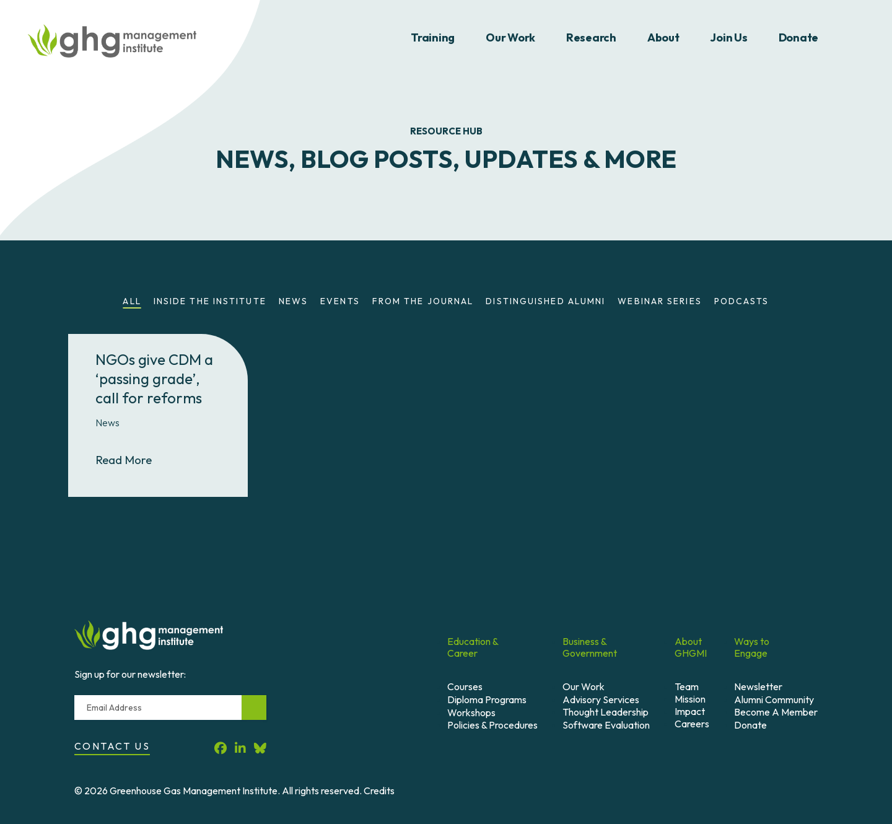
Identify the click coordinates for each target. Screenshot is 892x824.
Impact (690, 711)
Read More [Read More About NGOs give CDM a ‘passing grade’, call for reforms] (134, 459)
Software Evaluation (606, 725)
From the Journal (423, 301)
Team (687, 686)
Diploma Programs (487, 699)
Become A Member (776, 712)
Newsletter (758, 686)
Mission (690, 699)
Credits (379, 790)
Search (856, 37)
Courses (465, 686)
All (132, 301)
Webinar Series (659, 301)
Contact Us (112, 746)
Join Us (728, 37)
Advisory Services (600, 699)
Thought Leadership (605, 712)
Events (340, 301)
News (293, 301)
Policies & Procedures (492, 725)
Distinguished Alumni (545, 301)
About (663, 37)
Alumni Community (774, 699)
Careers (692, 723)
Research (591, 37)
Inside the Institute (210, 301)
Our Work (510, 37)
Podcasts (741, 301)
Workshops (471, 712)
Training (433, 37)
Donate (798, 37)
